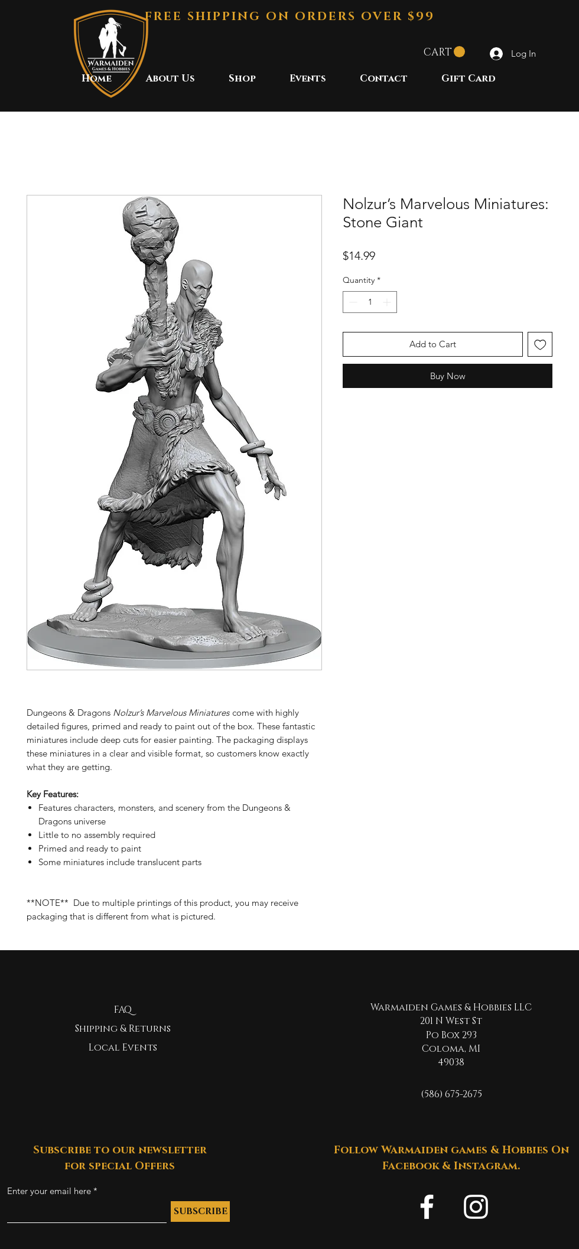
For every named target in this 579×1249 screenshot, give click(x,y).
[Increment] (387, 302)
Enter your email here (49, 1190)
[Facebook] (427, 1207)
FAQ (123, 1009)
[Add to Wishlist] (540, 344)
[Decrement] (351, 302)
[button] (444, 52)
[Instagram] (476, 1207)
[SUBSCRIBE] (200, 1211)
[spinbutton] (369, 302)
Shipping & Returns (123, 1028)
